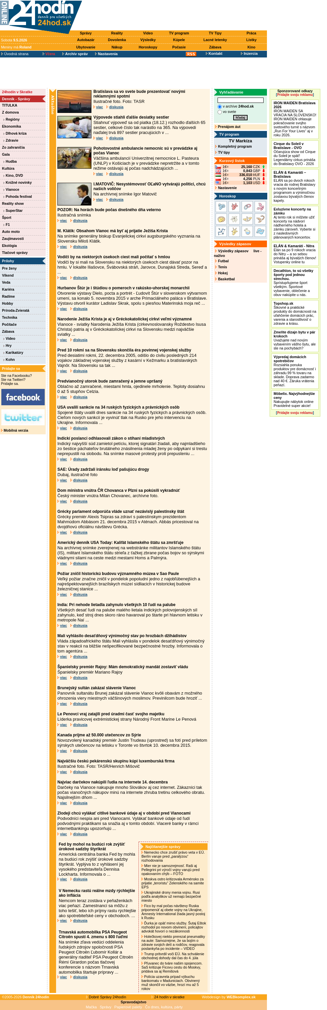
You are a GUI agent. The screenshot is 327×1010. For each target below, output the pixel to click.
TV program (179, 33)
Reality (117, 33)
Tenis (221, 267)
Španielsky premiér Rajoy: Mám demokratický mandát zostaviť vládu (122, 667)
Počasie (179, 47)
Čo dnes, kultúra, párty (164, 1007)
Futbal (222, 261)
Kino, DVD (13, 175)
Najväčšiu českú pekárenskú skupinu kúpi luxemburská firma (116, 761)
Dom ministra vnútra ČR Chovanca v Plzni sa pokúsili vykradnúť (118, 490)
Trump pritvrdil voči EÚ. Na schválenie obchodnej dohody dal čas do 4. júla (172, 956)
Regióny (11, 119)
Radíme (8, 296)
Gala (6, 154)
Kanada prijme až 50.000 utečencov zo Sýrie (99, 735)
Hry (7, 345)
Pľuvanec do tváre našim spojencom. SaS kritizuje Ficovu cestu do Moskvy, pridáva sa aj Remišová (172, 967)
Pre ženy (9, 268)
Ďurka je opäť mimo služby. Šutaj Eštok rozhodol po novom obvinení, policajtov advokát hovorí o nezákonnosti (173, 927)
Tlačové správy (15, 253)
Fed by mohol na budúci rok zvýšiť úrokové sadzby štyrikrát (92, 846)
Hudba (10, 161)
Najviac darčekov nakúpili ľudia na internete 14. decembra (112, 782)
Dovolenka (117, 40)
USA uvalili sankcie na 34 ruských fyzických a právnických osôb (118, 407)
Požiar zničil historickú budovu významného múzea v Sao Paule (118, 573)
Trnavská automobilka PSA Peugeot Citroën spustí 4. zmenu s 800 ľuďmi (93, 934)
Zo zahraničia (13, 147)
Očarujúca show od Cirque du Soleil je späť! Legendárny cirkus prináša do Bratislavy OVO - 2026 (295, 154)
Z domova (10, 112)
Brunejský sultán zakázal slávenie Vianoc (96, 688)
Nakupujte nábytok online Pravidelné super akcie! (294, 400)
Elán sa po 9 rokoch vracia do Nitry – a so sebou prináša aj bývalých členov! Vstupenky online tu (295, 254)
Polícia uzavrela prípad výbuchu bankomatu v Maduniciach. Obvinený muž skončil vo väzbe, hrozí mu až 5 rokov (170, 983)
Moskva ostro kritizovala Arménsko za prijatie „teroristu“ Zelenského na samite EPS (172, 883)
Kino (252, 47)
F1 (6, 225)
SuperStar (13, 210)
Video (148, 33)
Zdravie (10, 140)
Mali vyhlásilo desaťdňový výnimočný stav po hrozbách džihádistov (122, 635)
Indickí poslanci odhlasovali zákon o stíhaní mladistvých (111, 438)
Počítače (9, 324)
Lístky (251, 40)
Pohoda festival (17, 196)
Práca (251, 33)
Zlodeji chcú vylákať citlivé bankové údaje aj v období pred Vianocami (124, 813)
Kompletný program (233, 146)
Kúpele (179, 40)
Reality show (13, 203)
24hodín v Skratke (17, 92)
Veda (6, 282)
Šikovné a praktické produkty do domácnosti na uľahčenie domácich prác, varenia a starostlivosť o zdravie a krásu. (295, 313)
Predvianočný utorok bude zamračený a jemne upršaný (109, 381)
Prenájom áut (227, 127)
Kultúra (8, 168)
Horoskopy (148, 47)
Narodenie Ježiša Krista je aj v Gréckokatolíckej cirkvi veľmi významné (124, 319)
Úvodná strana (14, 54)
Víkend (8, 275)
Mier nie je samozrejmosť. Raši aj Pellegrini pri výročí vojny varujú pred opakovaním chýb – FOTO (170, 870)
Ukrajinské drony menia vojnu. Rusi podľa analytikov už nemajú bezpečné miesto (171, 896)
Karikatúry (13, 352)
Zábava (215, 47)
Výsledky (147, 40)
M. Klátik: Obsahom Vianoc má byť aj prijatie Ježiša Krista (112, 231)
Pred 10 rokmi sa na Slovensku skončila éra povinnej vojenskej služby (124, 350)
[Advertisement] (176, 16)
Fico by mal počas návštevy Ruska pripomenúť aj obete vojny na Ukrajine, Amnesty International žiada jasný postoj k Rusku (173, 912)
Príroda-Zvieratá (15, 310)
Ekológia (9, 246)
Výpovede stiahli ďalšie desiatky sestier (131, 117)
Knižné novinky (17, 182)
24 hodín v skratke (168, 997)
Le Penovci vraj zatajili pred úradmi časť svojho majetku (111, 714)
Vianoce (11, 189)
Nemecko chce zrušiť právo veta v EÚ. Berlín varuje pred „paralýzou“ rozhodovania (173, 856)
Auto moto (11, 232)
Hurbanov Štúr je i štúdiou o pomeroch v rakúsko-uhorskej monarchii (123, 288)
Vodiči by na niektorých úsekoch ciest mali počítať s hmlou (113, 257)
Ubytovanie (85, 47)
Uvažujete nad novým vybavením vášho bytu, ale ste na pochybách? (295, 340)
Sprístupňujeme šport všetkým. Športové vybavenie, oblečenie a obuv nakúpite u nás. (293, 283)
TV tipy (222, 152)
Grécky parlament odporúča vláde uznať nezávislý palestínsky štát (120, 511)
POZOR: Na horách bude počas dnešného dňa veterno (109, 209)
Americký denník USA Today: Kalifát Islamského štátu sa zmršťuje (120, 542)
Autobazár (85, 40)
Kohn (9, 359)
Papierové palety (128, 1007)
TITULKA (9, 105)
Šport (6, 217)
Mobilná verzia (14, 430)
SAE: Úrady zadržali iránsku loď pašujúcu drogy (103, 469)
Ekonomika (11, 126)
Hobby (7, 303)
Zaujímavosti (13, 239)
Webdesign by (229, 997)
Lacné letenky (215, 40)
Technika (9, 317)
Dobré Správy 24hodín (106, 997)
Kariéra (8, 289)
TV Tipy (215, 33)
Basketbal (225, 279)
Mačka (91, 1007)
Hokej (221, 273)
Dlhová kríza (15, 133)
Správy (86, 33)
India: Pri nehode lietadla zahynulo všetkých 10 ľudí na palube (116, 604)
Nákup (116, 47)
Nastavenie (226, 188)
